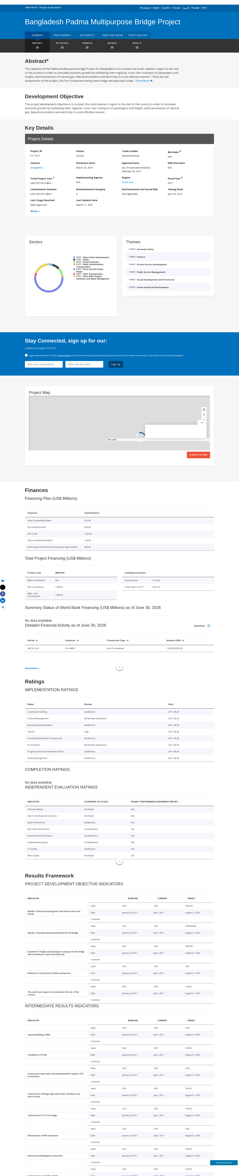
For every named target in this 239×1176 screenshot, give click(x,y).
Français (176, 7)
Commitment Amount (43, 189)
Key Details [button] (62, 46)
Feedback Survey (224, 1162)
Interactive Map (198, 454)
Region (126, 177)
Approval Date (130, 163)
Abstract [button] (37, 46)
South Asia (127, 182)
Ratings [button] (112, 46)
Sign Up (115, 364)
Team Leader (130, 151)
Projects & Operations (50, 7)
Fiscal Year (175, 178)
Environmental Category (90, 189)
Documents (87, 35)
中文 (204, 7)
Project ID (36, 151)
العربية (186, 7)
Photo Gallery (137, 35)
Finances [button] (87, 46)
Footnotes (31, 668)
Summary (37, 35)
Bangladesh (36, 167)
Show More (144, 81)
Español (166, 7)
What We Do (31, 7)
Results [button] (137, 46)
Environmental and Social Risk (140, 189)
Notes (34, 211)
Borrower (174, 152)
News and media (112, 35)
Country (35, 163)
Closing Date (175, 189)
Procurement (62, 35)
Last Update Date (86, 200)
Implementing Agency (89, 177)
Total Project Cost (42, 178)
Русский (195, 7)
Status (80, 151)
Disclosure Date (85, 163)
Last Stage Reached (42, 200)
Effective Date (176, 163)
